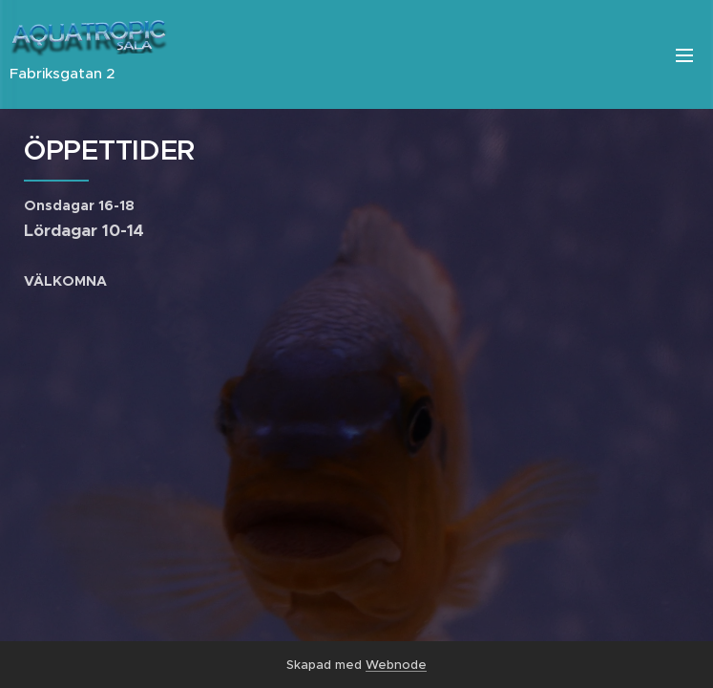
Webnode (396, 664)
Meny (684, 55)
